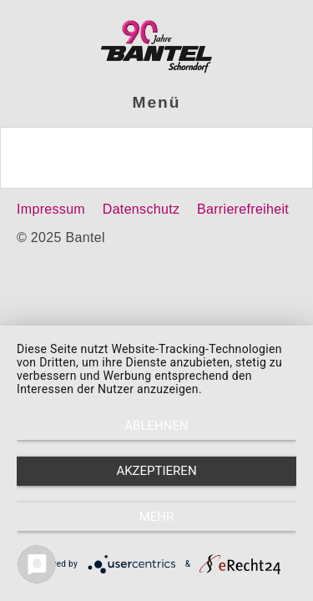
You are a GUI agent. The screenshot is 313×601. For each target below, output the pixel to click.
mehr (156, 516)
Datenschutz (141, 209)
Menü (157, 102)
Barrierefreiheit (243, 209)
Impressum (51, 209)
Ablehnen (156, 425)
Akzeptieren (156, 470)
